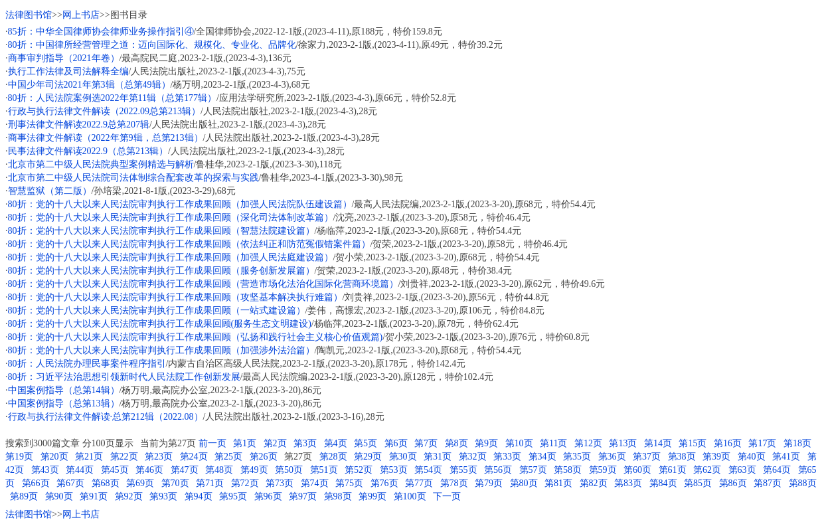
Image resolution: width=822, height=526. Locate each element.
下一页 (447, 496)
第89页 (24, 496)
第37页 (647, 457)
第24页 (194, 457)
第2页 (275, 443)
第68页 (106, 483)
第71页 (210, 483)
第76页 (384, 483)
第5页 (365, 443)
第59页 (603, 470)
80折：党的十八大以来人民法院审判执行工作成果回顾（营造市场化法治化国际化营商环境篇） (203, 284)
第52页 (358, 470)
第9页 (486, 443)
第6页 (396, 443)
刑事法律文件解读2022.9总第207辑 (79, 125)
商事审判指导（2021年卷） (64, 58)
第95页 (233, 496)
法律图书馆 (28, 15)
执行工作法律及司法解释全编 (68, 71)
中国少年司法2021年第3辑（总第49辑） (89, 85)
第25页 (228, 457)
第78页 (454, 483)
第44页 (80, 470)
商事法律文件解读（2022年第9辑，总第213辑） (105, 138)
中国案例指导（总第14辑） (64, 390)
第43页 (45, 470)
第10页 (519, 443)
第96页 (268, 496)
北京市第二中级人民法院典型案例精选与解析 (101, 164)
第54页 (428, 470)
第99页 (372, 496)
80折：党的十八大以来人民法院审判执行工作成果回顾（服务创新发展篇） (161, 271)
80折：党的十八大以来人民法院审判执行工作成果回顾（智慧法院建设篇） (161, 231)
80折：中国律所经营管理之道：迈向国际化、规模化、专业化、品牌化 (152, 45)
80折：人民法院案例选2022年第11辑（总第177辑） (112, 98)
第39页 (716, 457)
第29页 (368, 457)
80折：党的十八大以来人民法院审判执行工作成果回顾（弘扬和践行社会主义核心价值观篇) (195, 337)
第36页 (612, 457)
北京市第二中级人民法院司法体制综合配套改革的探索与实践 (133, 178)
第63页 (742, 470)
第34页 (542, 457)
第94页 (198, 496)
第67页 (70, 483)
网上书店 (81, 15)
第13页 (623, 443)
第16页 (728, 443)
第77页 (419, 483)
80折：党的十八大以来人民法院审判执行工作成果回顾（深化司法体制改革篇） (170, 217)
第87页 (767, 483)
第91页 (94, 496)
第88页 (803, 483)
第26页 (264, 457)
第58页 (568, 470)
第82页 (594, 483)
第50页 (289, 470)
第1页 (244, 443)
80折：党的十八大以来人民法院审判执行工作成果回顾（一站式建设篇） (156, 310)
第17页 (762, 443)
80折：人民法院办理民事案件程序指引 (87, 364)
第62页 (707, 470)
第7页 (426, 443)
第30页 (403, 457)
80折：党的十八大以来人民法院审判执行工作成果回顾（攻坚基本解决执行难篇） (175, 297)
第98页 (338, 496)
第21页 (89, 457)
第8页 (456, 443)
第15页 (692, 443)
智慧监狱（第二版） (50, 191)
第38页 (682, 457)
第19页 (19, 457)
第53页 (394, 470)
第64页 (777, 470)
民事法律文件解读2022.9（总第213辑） (88, 151)
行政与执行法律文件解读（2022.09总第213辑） (104, 111)
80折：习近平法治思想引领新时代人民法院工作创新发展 (124, 377)
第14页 (658, 443)
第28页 (333, 457)
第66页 (36, 483)
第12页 (588, 443)
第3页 (305, 443)
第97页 (303, 496)
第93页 (163, 496)
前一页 (212, 443)
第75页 (349, 483)
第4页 (335, 443)
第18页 (797, 443)
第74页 (315, 483)
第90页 (59, 496)
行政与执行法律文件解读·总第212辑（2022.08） (105, 417)
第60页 (637, 470)
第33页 (507, 457)
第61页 (673, 470)
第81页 (558, 483)
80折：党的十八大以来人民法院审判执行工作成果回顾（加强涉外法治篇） (161, 350)
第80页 (524, 483)
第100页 (410, 496)
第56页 (498, 470)
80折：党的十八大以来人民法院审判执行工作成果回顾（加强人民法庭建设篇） (170, 257)
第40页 (752, 457)
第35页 (577, 457)
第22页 (124, 457)
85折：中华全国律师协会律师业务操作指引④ (101, 32)
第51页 (324, 470)
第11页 (553, 443)
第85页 (698, 483)
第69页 (140, 483)
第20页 (54, 457)
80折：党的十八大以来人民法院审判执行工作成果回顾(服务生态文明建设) (159, 324)
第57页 (533, 470)
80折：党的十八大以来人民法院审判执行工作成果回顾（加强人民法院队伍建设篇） (180, 204)
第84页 (663, 483)
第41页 (786, 457)
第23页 (159, 457)
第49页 (254, 470)
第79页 (489, 483)
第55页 (463, 470)
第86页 (733, 483)
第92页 (129, 496)
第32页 (473, 457)
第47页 (185, 470)
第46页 (149, 470)
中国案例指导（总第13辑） (64, 403)
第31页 (438, 457)
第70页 (175, 483)
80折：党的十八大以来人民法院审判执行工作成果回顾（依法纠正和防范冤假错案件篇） (189, 244)
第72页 (245, 483)
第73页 (279, 483)
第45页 (115, 470)
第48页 (219, 470)
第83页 (628, 483)
